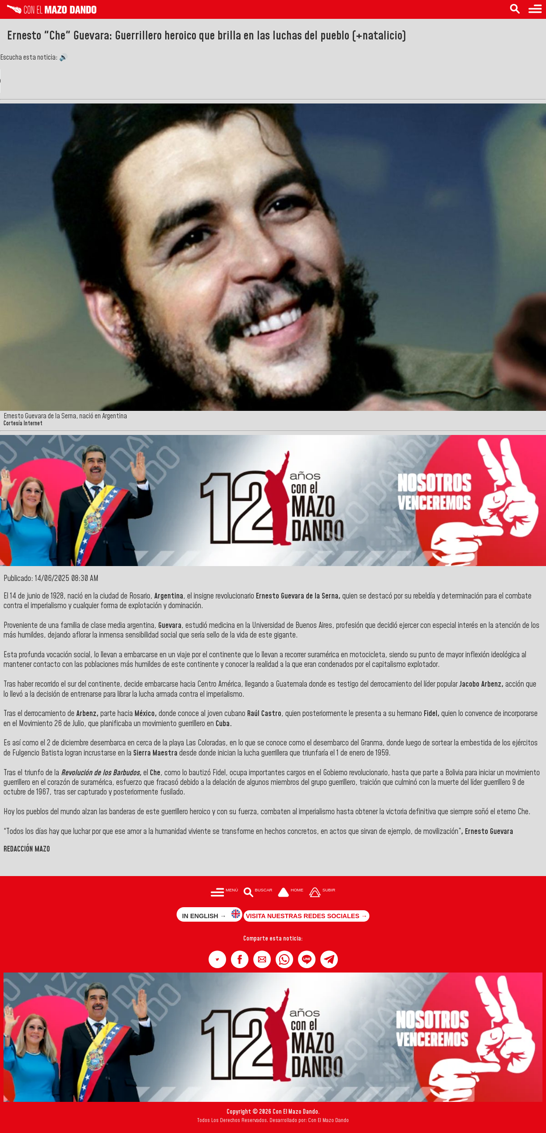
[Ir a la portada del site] (290, 893)
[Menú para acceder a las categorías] (535, 9)
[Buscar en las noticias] (514, 9)
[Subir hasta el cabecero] (322, 893)
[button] (217, 959)
